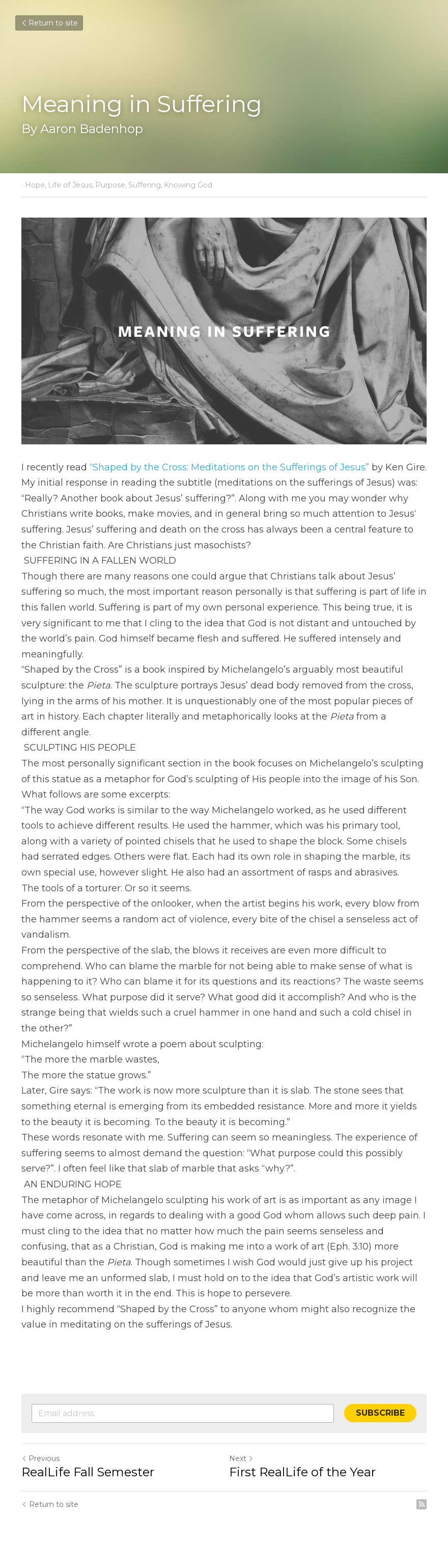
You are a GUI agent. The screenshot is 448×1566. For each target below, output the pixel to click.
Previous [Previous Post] (40, 1458)
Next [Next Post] (241, 1458)
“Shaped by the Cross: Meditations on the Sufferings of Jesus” (229, 467)
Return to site (49, 23)
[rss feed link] (421, 1504)
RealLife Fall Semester (87, 1472)
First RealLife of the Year (302, 1472)
